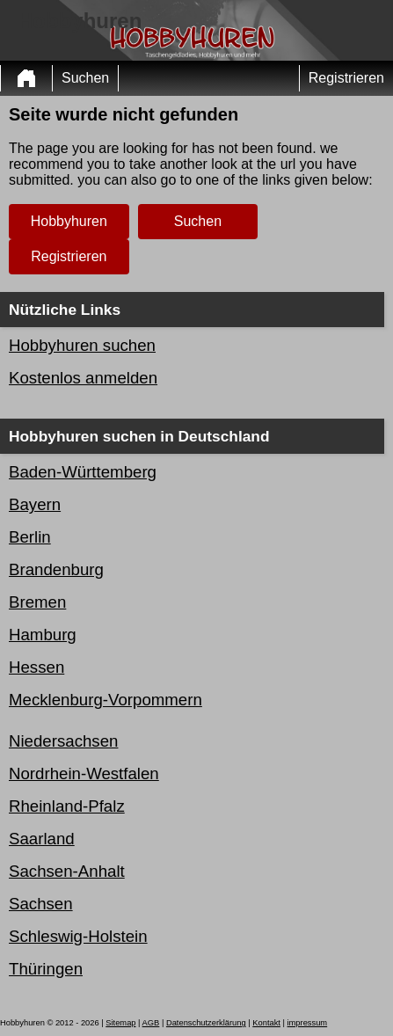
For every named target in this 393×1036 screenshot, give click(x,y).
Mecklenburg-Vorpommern (105, 699)
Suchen (85, 77)
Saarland (42, 838)
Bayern (35, 504)
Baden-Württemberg (82, 472)
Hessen (36, 667)
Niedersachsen (63, 741)
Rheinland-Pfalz (67, 806)
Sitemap (120, 1022)
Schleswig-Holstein (78, 936)
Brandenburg (56, 569)
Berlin (30, 537)
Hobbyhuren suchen (82, 345)
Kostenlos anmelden (83, 377)
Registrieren (346, 77)
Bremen (37, 602)
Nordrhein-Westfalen (84, 773)
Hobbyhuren (69, 221)
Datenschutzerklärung (206, 1022)
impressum (307, 1022)
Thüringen (46, 968)
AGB (151, 1022)
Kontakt (266, 1022)
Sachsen (41, 903)
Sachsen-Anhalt (67, 871)
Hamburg (42, 634)
